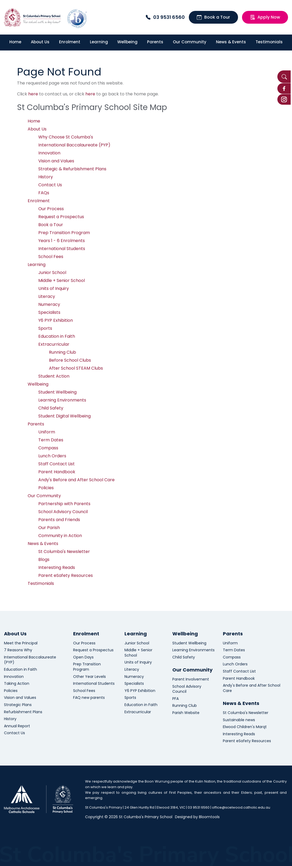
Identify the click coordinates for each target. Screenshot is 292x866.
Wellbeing (127, 42)
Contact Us (50, 185)
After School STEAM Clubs (76, 368)
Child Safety (50, 408)
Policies (46, 488)
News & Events (231, 42)
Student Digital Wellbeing (64, 416)
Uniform (46, 432)
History (45, 177)
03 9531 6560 (165, 17)
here (33, 94)
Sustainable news (239, 720)
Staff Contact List (56, 464)
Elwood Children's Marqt (245, 726)
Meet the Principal (20, 643)
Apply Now (265, 17)
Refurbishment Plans (23, 712)
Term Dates (50, 440)
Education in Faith (56, 336)
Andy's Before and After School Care (76, 480)
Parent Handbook (56, 472)
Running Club (62, 352)
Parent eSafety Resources (65, 575)
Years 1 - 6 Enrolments (61, 241)
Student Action (53, 376)
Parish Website (185, 712)
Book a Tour (213, 17)
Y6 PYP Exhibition (55, 320)
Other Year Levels (89, 676)
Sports (45, 328)
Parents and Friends (59, 520)
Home (15, 42)
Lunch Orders (52, 456)
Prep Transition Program (64, 233)
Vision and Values (56, 161)
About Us (40, 42)
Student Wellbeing (57, 392)
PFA (175, 698)
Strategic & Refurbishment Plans (72, 169)
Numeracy (49, 304)
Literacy (46, 296)
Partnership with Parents (64, 504)
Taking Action (16, 683)
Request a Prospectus (61, 217)
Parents (155, 42)
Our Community (189, 42)
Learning (99, 42)
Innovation (49, 153)
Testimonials (269, 42)
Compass (48, 448)
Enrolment (69, 42)
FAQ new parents (89, 697)
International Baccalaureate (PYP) (74, 145)
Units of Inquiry (53, 288)
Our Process (51, 209)
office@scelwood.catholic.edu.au (241, 807)
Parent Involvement (190, 679)
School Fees (50, 257)
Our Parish (49, 528)
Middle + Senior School (61, 280)
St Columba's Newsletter (64, 551)
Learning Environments (62, 400)
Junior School (52, 272)
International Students (61, 249)
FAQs (43, 193)
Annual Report (17, 726)
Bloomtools (209, 816)
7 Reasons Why (18, 650)
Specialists (49, 312)
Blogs (43, 559)
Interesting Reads (56, 567)
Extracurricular (53, 344)
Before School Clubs (70, 360)
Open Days (83, 657)
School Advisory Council (63, 512)
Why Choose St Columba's (65, 137)
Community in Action (60, 536)
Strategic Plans (18, 704)
